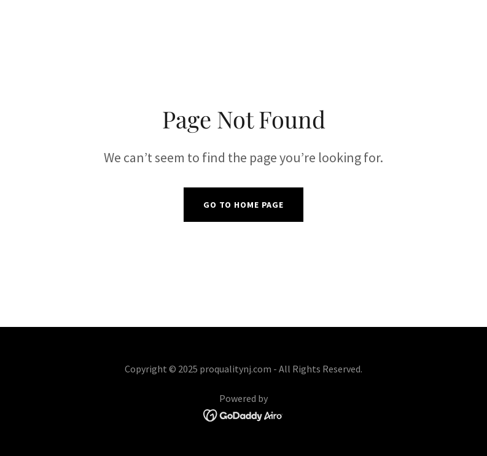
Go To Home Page (243, 204)
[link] (243, 414)
